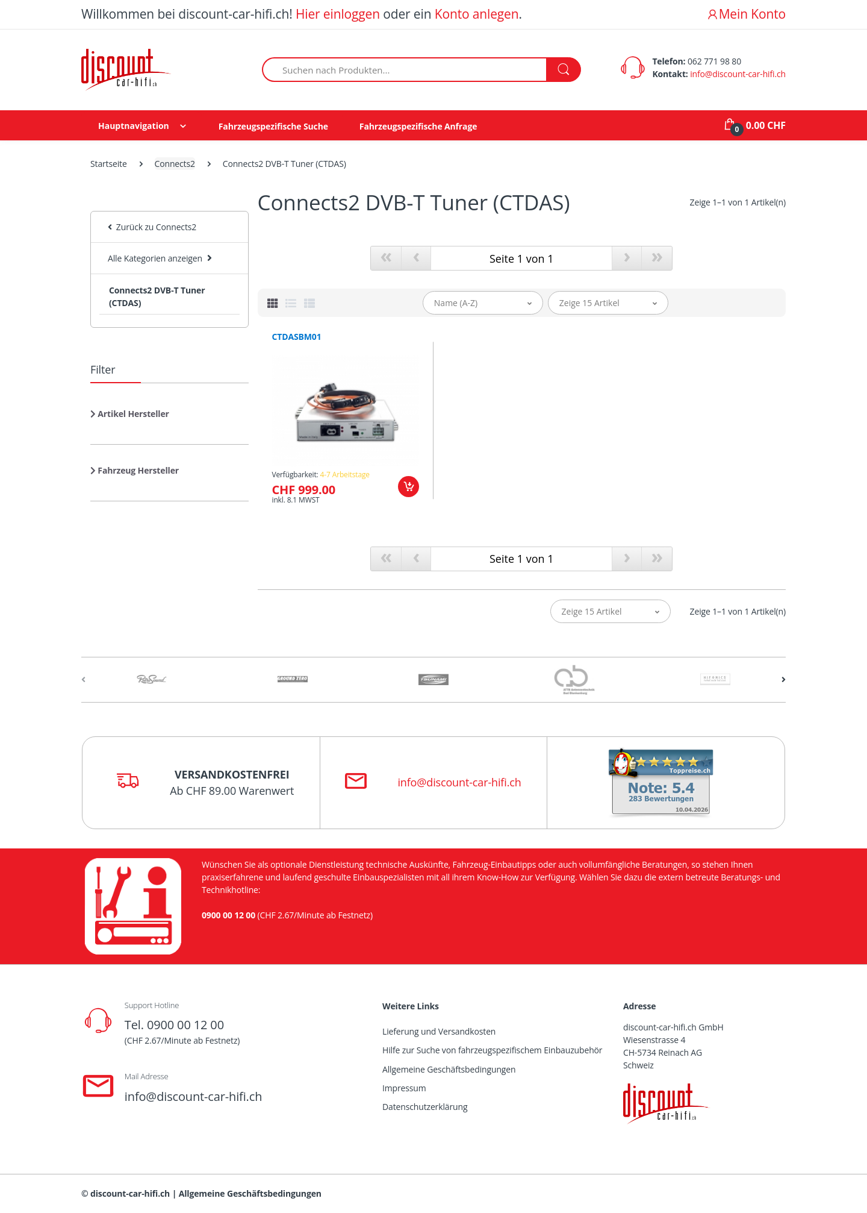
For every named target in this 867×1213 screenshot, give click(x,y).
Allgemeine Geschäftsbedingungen (448, 1069)
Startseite (108, 163)
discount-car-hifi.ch (130, 1193)
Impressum (404, 1088)
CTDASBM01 (297, 336)
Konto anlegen (477, 13)
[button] (129, 418)
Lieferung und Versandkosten (439, 1031)
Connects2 (175, 163)
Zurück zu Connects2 (152, 227)
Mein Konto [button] (746, 13)
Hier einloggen (338, 13)
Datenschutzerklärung (424, 1106)
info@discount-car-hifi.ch (738, 74)
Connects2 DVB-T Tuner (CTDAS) (157, 296)
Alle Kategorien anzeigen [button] (155, 258)
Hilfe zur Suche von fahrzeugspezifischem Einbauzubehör (492, 1050)
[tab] (272, 303)
